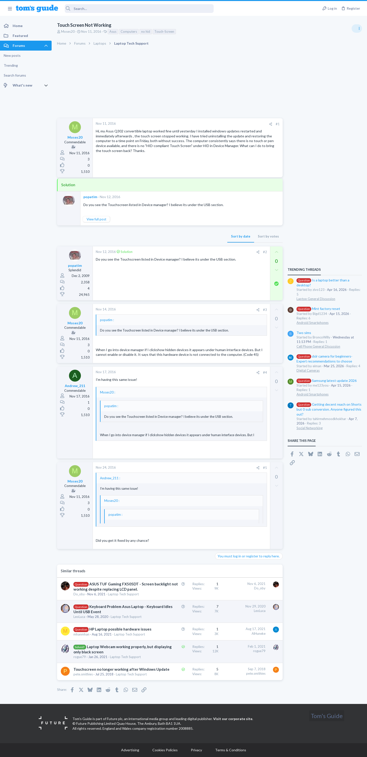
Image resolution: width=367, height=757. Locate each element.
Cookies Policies (165, 750)
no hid (145, 31)
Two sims (304, 333)
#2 (265, 252)
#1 (278, 124)
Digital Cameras (308, 370)
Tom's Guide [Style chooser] (327, 715)
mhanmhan (81, 634)
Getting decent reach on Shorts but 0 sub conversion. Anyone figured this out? (329, 409)
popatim (90, 197)
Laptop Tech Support (123, 594)
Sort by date (240, 236)
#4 (265, 372)
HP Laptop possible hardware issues (120, 629)
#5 (265, 468)
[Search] (139, 8)
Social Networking (310, 428)
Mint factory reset (318, 308)
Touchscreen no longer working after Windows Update (121, 669)
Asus (112, 31)
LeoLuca (79, 617)
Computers (129, 31)
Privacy (196, 750)
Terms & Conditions (230, 750)
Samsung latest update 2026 (327, 380)
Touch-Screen (164, 31)
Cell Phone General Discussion (318, 346)
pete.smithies (83, 674)
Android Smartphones (313, 323)
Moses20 (68, 31)
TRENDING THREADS (304, 270)
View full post (96, 219)
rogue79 (79, 657)
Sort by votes (268, 236)
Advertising (130, 750)
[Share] (270, 124)
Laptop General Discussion (316, 299)
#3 (265, 310)
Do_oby (79, 594)
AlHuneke (259, 634)
